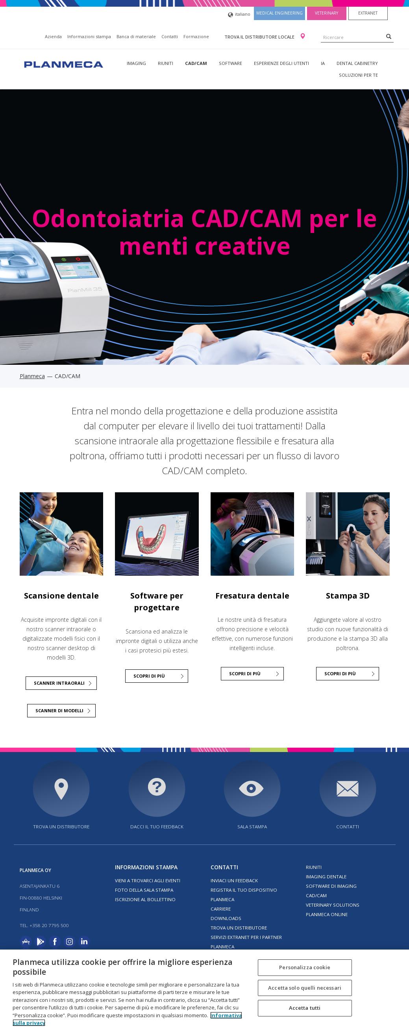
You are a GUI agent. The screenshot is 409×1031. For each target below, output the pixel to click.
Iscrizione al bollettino (145, 899)
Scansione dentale (61, 595)
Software (230, 63)
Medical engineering (279, 13)
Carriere (221, 909)
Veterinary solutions (332, 905)
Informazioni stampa (89, 36)
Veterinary (326, 13)
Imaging (136, 63)
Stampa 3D (348, 595)
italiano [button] (239, 15)
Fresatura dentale (252, 595)
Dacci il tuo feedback (156, 827)
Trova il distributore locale (260, 37)
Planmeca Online (327, 914)
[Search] (389, 36)
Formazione (196, 36)
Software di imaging (331, 886)
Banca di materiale (136, 36)
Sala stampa (252, 827)
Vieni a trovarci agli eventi (147, 880)
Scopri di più (340, 673)
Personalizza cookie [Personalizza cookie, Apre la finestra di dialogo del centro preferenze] (304, 967)
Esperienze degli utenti (281, 63)
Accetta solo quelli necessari (304, 987)
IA (323, 63)
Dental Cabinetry (357, 63)
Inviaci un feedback (234, 880)
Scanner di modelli (59, 710)
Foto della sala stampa (144, 890)
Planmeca (32, 376)
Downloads (226, 918)
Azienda (53, 36)
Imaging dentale (326, 876)
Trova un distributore (61, 827)
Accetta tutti (305, 1007)
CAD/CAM (196, 63)
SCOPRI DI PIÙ (149, 676)
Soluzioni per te (358, 75)
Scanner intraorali (59, 683)
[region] (204, 990)
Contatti (169, 36)
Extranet (368, 13)
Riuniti (165, 63)
